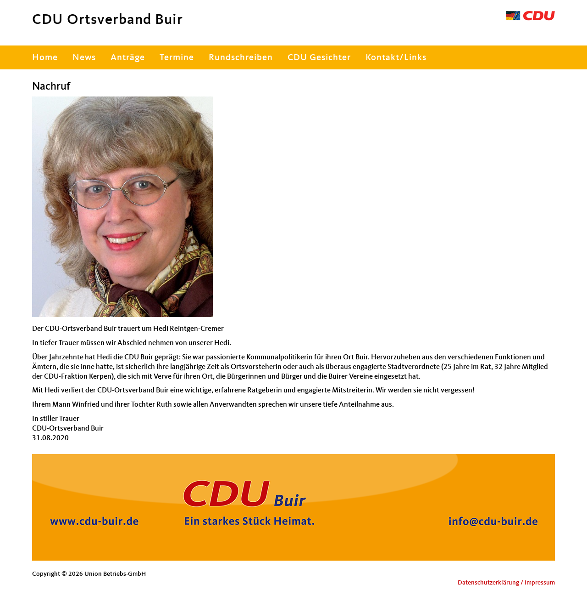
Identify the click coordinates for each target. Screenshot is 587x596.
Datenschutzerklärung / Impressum (506, 582)
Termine (177, 57)
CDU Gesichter (319, 57)
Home (45, 57)
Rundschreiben (241, 57)
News (84, 57)
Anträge (128, 57)
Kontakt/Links (395, 57)
